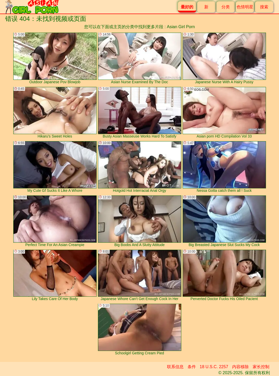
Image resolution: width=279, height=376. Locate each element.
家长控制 (261, 367)
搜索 (264, 7)
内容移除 (240, 367)
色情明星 (245, 7)
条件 (192, 367)
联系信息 (175, 367)
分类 (225, 7)
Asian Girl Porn (181, 27)
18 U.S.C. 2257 (214, 367)
